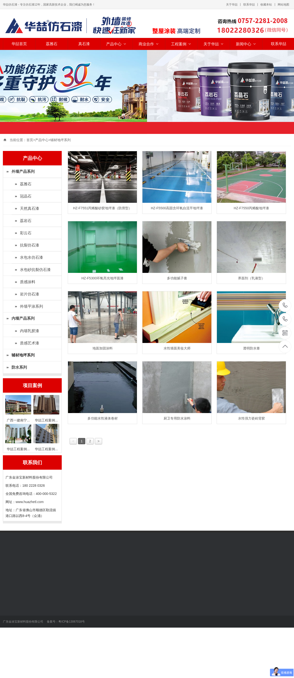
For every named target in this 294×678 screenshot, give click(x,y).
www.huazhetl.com (30, 502)
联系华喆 (249, 4)
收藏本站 (266, 4)
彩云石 (25, 233)
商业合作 (149, 44)
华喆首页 (19, 44)
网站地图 (283, 4)
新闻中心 (246, 44)
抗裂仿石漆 (29, 245)
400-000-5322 (285, 319)
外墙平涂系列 (31, 306)
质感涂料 (27, 282)
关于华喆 (232, 4)
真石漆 (84, 44)
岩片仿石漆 (29, 294)
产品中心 (116, 44)
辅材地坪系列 (60, 140)
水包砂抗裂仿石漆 (35, 270)
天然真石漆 (29, 208)
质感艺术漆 (29, 343)
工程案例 (181, 44)
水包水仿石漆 (31, 257)
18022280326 (285, 305)
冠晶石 (25, 196)
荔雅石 (51, 44)
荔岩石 (25, 221)
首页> (30, 140)
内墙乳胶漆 (29, 331)
